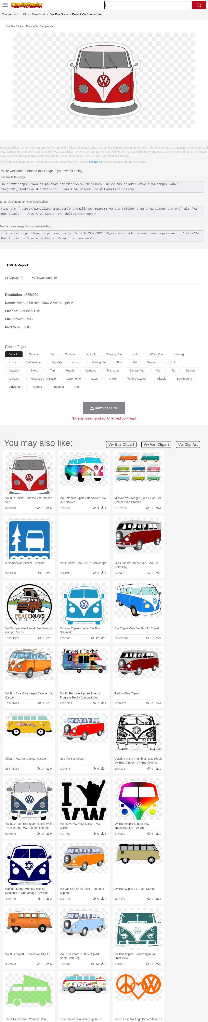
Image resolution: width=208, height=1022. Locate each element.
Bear (26, 984)
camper (70, 354)
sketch (35, 370)
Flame (87, 978)
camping (90, 370)
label (94, 378)
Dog (79, 984)
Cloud (181, 978)
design (190, 370)
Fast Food (61, 1002)
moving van (99, 362)
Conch (61, 978)
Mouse (175, 984)
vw (52, 354)
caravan (14, 378)
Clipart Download (34, 14)
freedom (58, 386)
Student (21, 996)
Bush (172, 978)
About (128, 1013)
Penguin (192, 984)
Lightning (120, 978)
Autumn (30, 978)
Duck (86, 984)
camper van (137, 370)
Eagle (95, 984)
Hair (128, 990)
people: (9, 990)
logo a (171, 362)
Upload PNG (196, 1013)
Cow (71, 984)
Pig (184, 984)
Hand (187, 990)
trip (52, 370)
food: (8, 1002)
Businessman (70, 990)
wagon (151, 362)
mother (56, 990)
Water (163, 978)
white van (156, 354)
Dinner (139, 1002)
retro (135, 354)
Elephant (106, 984)
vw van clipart (156, 444)
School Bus (104, 996)
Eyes (100, 990)
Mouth (160, 990)
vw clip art (188, 444)
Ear (92, 990)
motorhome (73, 378)
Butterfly (43, 984)
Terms (139, 1013)
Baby (28, 990)
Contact (168, 1013)
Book (43, 996)
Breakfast (20, 1002)
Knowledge (127, 996)
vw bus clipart (121, 444)
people (69, 370)
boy (142, 990)
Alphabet (180, 996)
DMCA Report (17, 265)
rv (173, 370)
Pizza (149, 1002)
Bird (34, 984)
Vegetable (116, 1002)
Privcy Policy (153, 1013)
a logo (76, 362)
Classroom (54, 996)
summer (34, 354)
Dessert (40, 1002)
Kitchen (129, 1002)
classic (161, 378)
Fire (79, 978)
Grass (108, 978)
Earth (71, 978)
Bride (37, 990)
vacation (14, 370)
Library (139, 996)
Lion (155, 984)
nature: (9, 978)
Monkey (165, 984)
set (134, 362)
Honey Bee (135, 984)
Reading (67, 996)
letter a (90, 354)
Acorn (20, 978)
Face (169, 990)
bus (119, 362)
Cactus (51, 978)
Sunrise (140, 978)
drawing (178, 354)
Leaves (41, 978)
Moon (130, 978)
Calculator (193, 996)
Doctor (84, 990)
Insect (147, 984)
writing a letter (137, 378)
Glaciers (97, 978)
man (158, 370)
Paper (160, 996)
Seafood (103, 1002)
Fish (116, 984)
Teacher (33, 996)
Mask (20, 990)
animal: (9, 984)
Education (89, 996)
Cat (53, 984)
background (184, 378)
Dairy (31, 1002)
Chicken (61, 984)
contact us (95, 161)
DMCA (181, 1013)
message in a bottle (43, 378)
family (46, 990)
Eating (158, 1002)
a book (37, 386)
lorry (12, 362)
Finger (178, 990)
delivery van (114, 354)
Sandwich (91, 1002)
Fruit (72, 1002)
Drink (50, 1002)
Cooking (178, 1002)
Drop (189, 978)
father (150, 990)
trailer (113, 378)
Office (170, 996)
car (76, 386)
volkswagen (34, 362)
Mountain (152, 978)
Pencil (78, 996)
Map (115, 996)
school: (9, 996)
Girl (135, 990)
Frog (123, 984)
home (120, 990)
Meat (80, 1002)
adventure (15, 386)
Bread (167, 1002)
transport (113, 370)
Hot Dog (189, 1002)
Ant (19, 984)
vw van (57, 362)
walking (109, 990)
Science (150, 996)
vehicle (13, 354)
